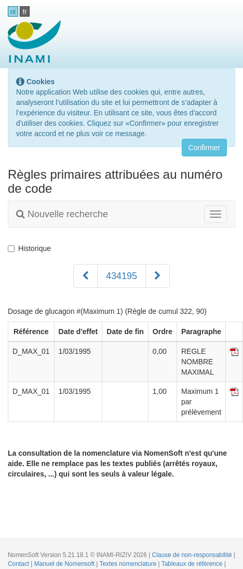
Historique (29, 248)
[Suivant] (157, 276)
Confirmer (204, 147)
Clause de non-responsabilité (193, 555)
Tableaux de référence (192, 563)
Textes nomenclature (129, 563)
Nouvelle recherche (62, 214)
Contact (19, 563)
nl (13, 12)
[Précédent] (85, 276)
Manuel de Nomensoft (65, 563)
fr (25, 12)
